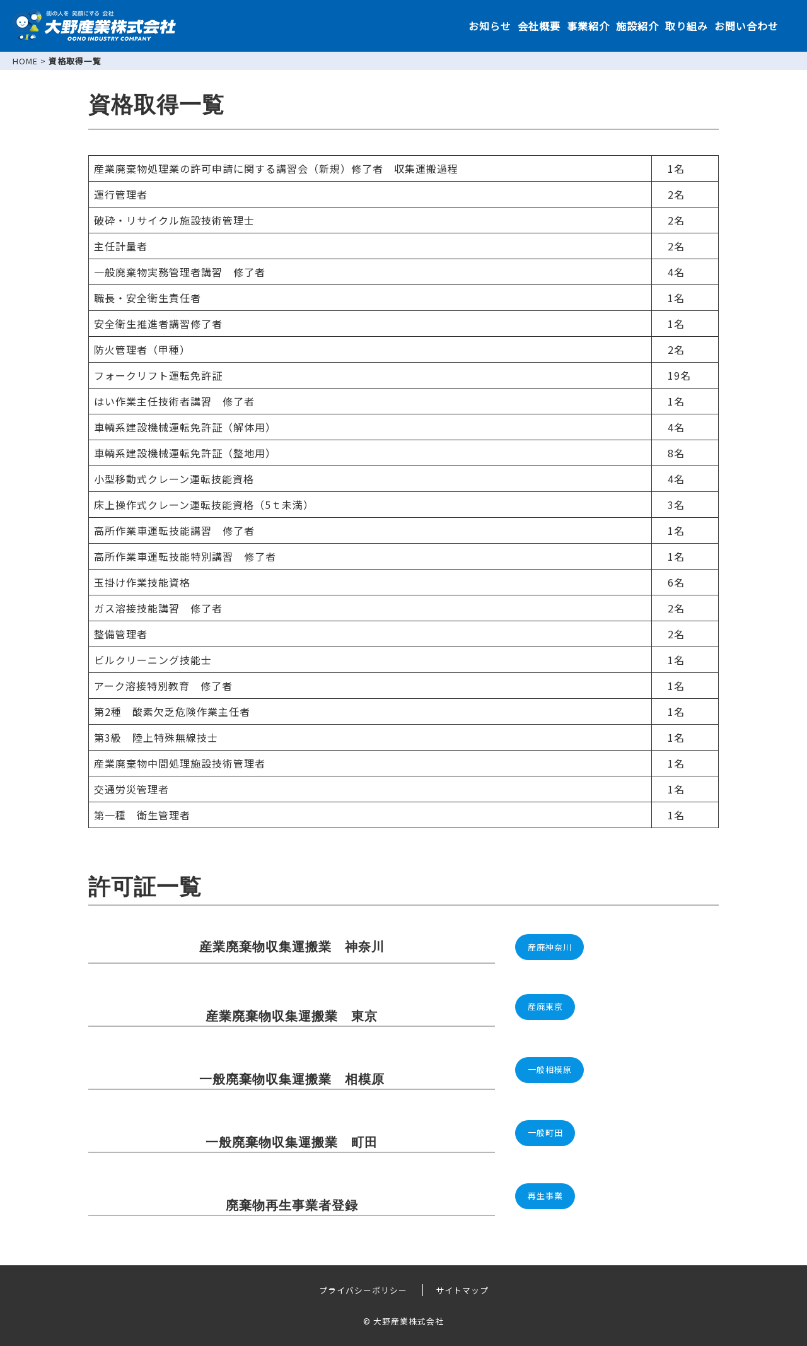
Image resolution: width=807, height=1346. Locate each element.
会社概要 (539, 25)
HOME (25, 61)
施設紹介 (637, 25)
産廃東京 (545, 1006)
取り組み (686, 25)
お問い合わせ (746, 25)
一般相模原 (550, 1069)
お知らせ (489, 25)
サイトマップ (462, 1290)
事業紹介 (588, 25)
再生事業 (545, 1196)
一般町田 (545, 1132)
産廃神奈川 (550, 947)
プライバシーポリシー (363, 1290)
